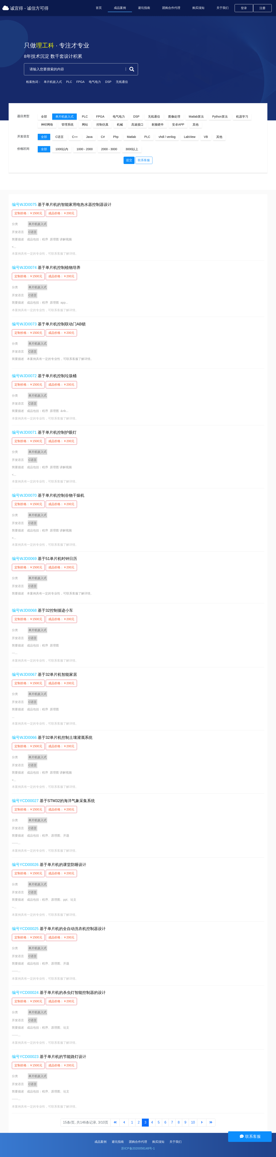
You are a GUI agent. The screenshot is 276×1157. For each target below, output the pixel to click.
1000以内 (61, 149)
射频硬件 (158, 124)
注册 (262, 8)
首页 (99, 7)
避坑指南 (144, 7)
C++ (75, 137)
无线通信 (118, 82)
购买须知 (198, 7)
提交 (129, 160)
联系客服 (144, 160)
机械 (120, 124)
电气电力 (91, 82)
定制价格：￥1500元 (28, 213)
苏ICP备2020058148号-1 (138, 1148)
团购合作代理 (171, 7)
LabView (189, 137)
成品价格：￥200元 (61, 213)
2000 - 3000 (109, 149)
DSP (105, 82)
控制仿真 (102, 124)
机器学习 (242, 116)
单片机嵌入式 (49, 82)
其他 (196, 124)
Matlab (131, 137)
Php (116, 137)
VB (206, 137)
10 (193, 1122)
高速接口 (137, 124)
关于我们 (222, 7)
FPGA (77, 82)
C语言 (59, 137)
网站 (85, 124)
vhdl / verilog (167, 137)
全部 (44, 116)
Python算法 (220, 116)
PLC (66, 82)
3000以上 (131, 149)
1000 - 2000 (85, 149)
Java (89, 137)
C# (103, 137)
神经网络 (47, 124)
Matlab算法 (196, 116)
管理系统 (67, 124)
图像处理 (174, 116)
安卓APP (178, 124)
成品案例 (120, 7)
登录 (244, 8)
